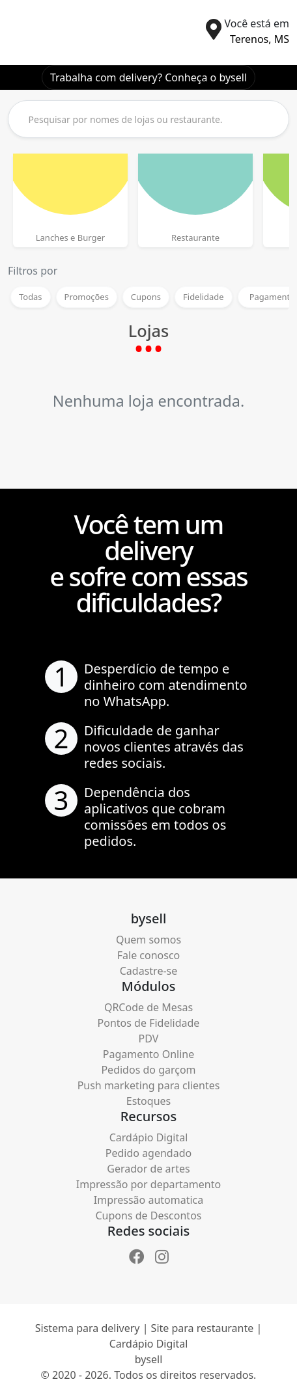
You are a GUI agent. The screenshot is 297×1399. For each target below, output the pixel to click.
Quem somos (148, 939)
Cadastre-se (149, 971)
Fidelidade (203, 297)
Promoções (86, 297)
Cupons (146, 297)
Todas (30, 297)
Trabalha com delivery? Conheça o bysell (148, 77)
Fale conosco (148, 955)
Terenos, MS (259, 39)
